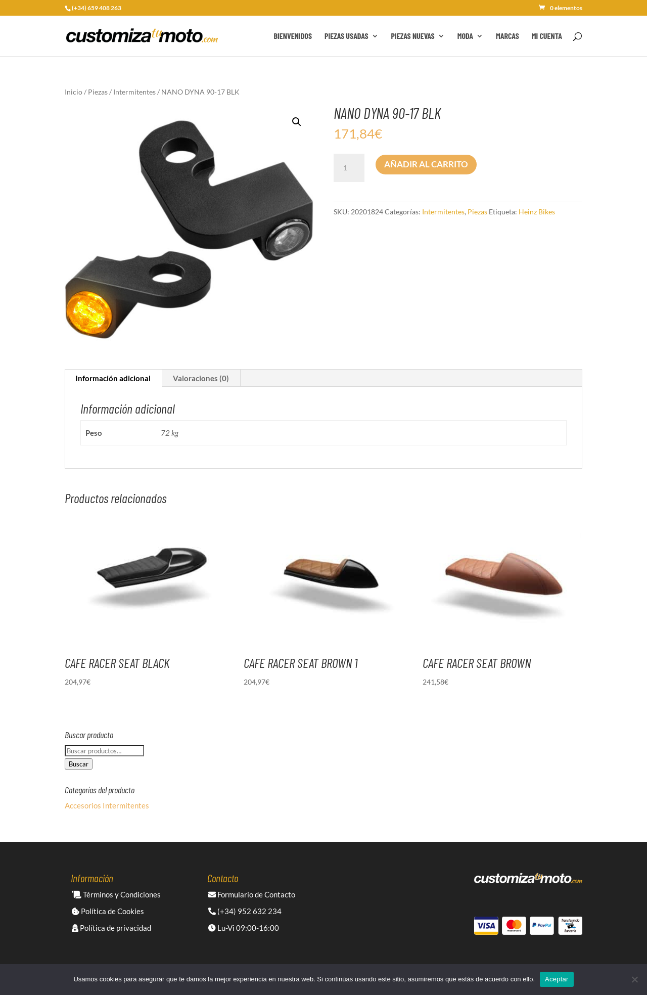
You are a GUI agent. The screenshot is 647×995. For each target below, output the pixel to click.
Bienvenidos (293, 36)
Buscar (78, 764)
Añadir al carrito (426, 164)
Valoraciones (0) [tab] (201, 378)
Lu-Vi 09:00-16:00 (243, 927)
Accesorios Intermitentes (107, 805)
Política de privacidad (111, 927)
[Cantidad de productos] (349, 168)
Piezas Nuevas (413, 36)
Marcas (507, 36)
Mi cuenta (547, 36)
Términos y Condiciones (116, 894)
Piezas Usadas (346, 36)
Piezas (98, 91)
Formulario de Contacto (251, 894)
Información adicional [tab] (113, 378)
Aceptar (557, 979)
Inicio (73, 91)
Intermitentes (134, 91)
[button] (297, 122)
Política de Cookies (108, 911)
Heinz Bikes (537, 211)
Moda (465, 36)
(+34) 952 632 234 (245, 911)
